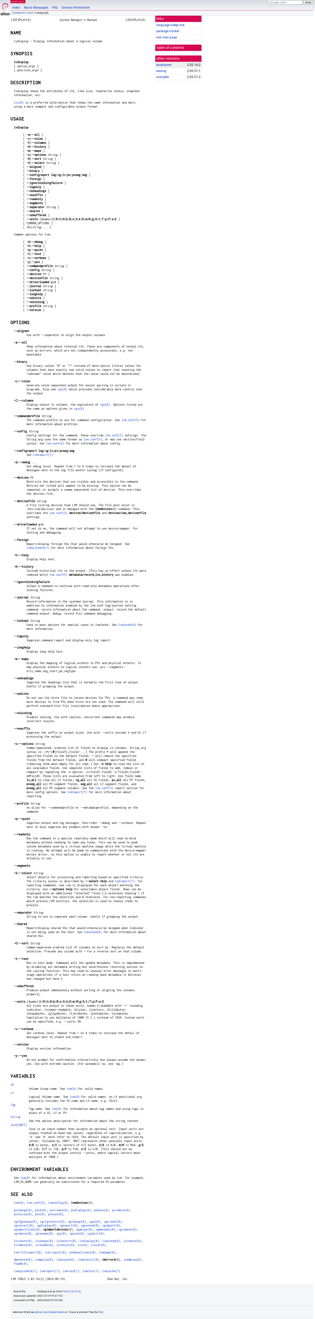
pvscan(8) (55, 1214)
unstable (162, 77)
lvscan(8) (98, 1245)
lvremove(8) (23, 1245)
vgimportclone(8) (27, 1229)
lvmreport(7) (43, 454)
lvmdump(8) (107, 1252)
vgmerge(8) (84, 1229)
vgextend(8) (90, 1225)
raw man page (166, 37)
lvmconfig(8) (58, 1202)
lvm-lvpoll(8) (55, 1252)
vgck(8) (95, 1221)
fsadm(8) (20, 1263)
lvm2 (30, 12)
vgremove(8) (23, 1233)
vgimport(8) (111, 1225)
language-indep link (170, 25)
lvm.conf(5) (131, 420)
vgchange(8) (77, 1221)
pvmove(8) (101, 1210)
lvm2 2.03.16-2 (71, 1291)
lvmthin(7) (91, 1271)
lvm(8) (71, 1088)
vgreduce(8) (128, 1229)
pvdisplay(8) (81, 1210)
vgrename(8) (44, 1233)
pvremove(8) (121, 1210)
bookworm (19, 12)
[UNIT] (18, 1125)
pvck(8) (41, 1210)
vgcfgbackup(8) (25, 1221)
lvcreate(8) (23, 1241)
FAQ (55, 7)
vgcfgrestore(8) (52, 1221)
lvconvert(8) (66, 1241)
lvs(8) (19, 102)
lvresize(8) (65, 1245)
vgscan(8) (77, 1233)
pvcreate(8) (59, 1210)
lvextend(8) (111, 1241)
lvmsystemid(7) (38, 547)
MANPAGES (17, 1)
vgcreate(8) (113, 1221)
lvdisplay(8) (89, 1241)
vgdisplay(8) (46, 1225)
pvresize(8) (23, 1214)
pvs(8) (40, 1214)
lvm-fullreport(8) (28, 1252)
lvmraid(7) (71, 1271)
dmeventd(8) (23, 1259)
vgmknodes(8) (105, 1229)
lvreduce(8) (133, 1241)
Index (16, 7)
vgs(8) (63, 389)
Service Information (75, 7)
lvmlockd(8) (127, 624)
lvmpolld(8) (44, 1259)
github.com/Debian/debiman (51, 1312)
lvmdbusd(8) (133, 1259)
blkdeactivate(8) (83, 1252)
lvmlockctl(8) (88, 1259)
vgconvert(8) (24, 1225)
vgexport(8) (69, 1225)
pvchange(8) (23, 1210)
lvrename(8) (44, 1245)
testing (161, 71)
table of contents (170, 48)
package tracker (167, 31)
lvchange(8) (44, 1241)
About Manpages (36, 7)
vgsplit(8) (95, 1233)
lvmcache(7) (111, 1271)
